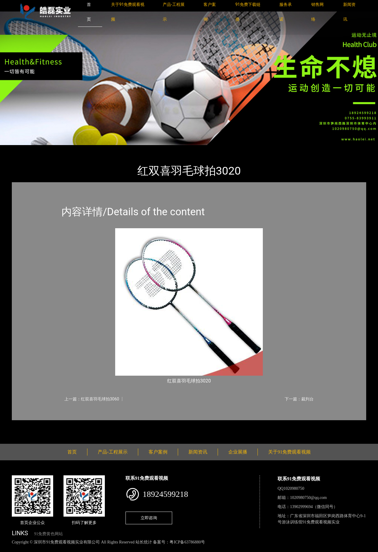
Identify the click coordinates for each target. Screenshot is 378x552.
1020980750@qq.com (308, 497)
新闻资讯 (197, 451)
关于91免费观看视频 (289, 451)
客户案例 (158, 451)
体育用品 (77, 149)
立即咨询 (149, 517)
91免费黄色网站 (48, 534)
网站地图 (9, 548)
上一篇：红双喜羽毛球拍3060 (91, 399)
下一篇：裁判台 (299, 399)
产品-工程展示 (47, 149)
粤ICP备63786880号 (187, 542)
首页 (22, 149)
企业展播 (237, 451)
